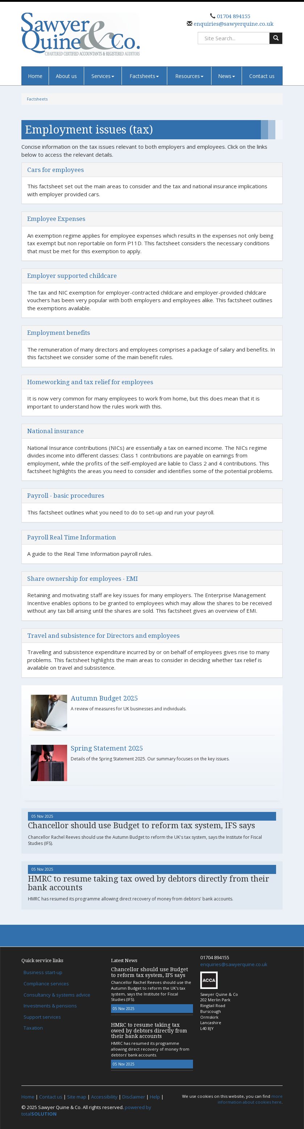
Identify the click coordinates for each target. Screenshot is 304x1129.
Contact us (262, 76)
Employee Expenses (56, 218)
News (226, 76)
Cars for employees (55, 169)
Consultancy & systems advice (57, 995)
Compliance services (46, 983)
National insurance (55, 431)
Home (35, 76)
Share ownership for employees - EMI (82, 578)
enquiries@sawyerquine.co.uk (233, 24)
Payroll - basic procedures (65, 495)
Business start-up (43, 972)
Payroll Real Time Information (71, 537)
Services (102, 76)
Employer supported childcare (72, 275)
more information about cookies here (250, 1099)
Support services (42, 1017)
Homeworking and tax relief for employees (90, 382)
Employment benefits (58, 332)
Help (155, 1096)
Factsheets (144, 76)
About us (66, 76)
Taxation (33, 1028)
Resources (189, 76)
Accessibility (104, 1096)
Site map (76, 1096)
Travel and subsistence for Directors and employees (103, 635)
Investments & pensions (50, 1005)
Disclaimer (133, 1096)
